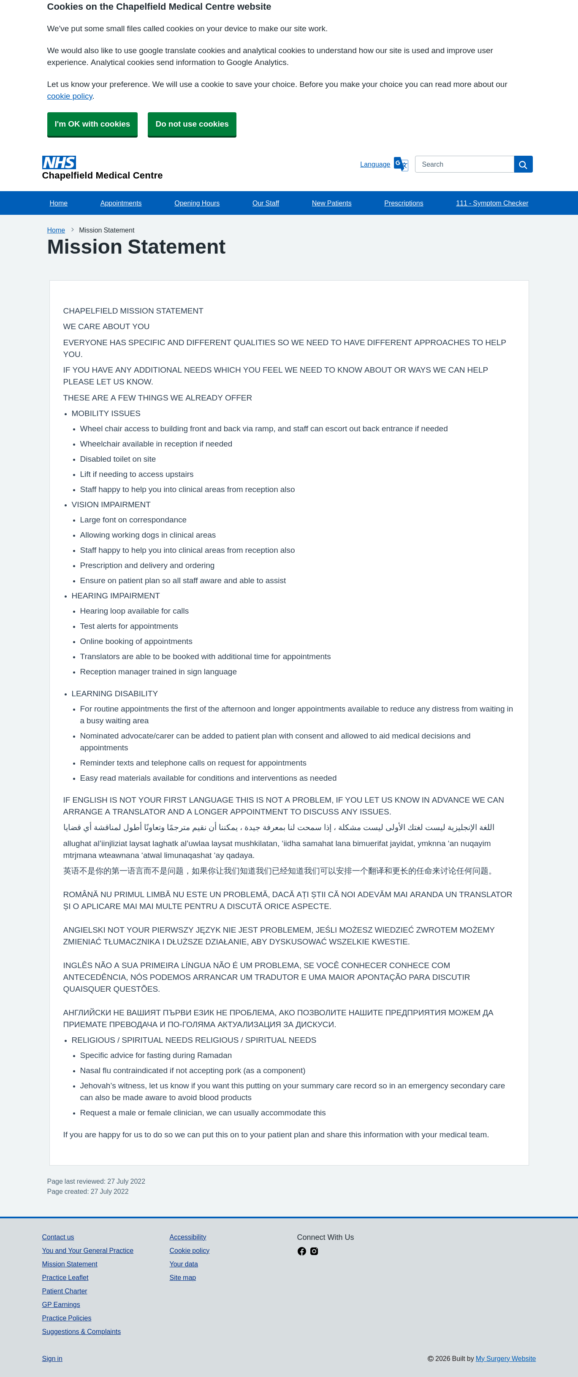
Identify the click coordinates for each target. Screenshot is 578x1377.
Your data (183, 1264)
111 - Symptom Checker (492, 203)
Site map (182, 1277)
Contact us (58, 1237)
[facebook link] (302, 1252)
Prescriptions (403, 203)
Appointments (121, 203)
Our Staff (265, 203)
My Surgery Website (506, 1358)
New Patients (332, 203)
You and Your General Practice (88, 1250)
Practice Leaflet (65, 1277)
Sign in (52, 1358)
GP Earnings (61, 1304)
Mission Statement (70, 1264)
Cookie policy (189, 1250)
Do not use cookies (191, 124)
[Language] (384, 164)
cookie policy (69, 96)
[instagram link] (314, 1252)
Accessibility (187, 1237)
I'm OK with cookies (92, 124)
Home (59, 203)
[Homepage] (199, 168)
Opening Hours (197, 203)
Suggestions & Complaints (81, 1331)
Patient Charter (64, 1291)
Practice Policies (67, 1318)
